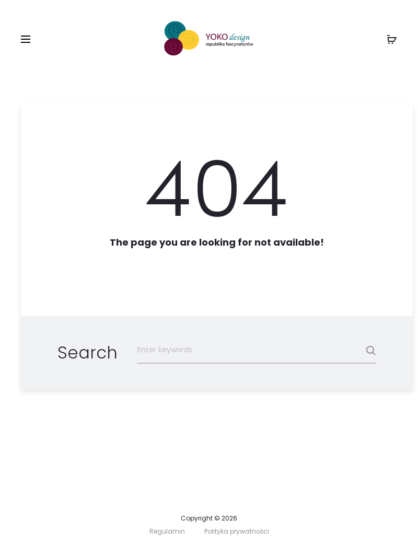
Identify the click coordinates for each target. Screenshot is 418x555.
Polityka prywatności (236, 531)
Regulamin (167, 531)
